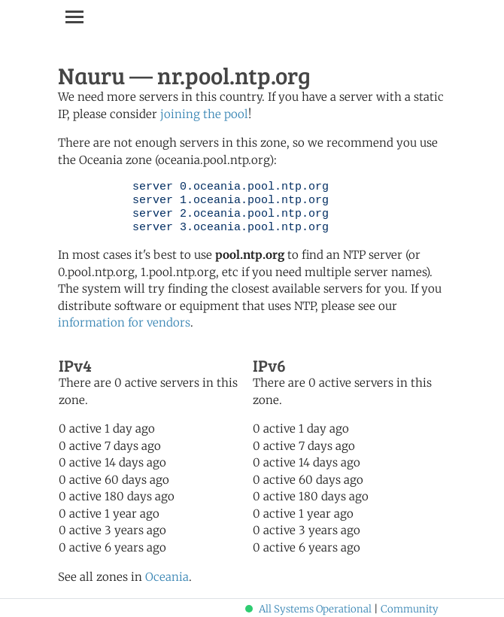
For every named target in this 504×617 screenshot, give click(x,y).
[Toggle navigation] (74, 16)
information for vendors (124, 322)
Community (410, 609)
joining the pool (204, 114)
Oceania (167, 577)
